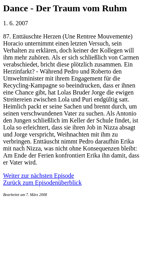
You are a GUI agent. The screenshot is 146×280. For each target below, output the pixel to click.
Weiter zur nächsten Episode (38, 175)
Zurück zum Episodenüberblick (42, 182)
